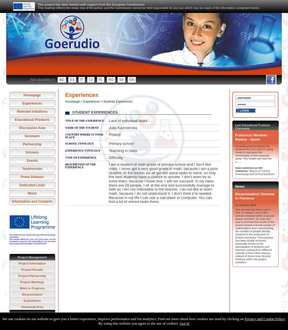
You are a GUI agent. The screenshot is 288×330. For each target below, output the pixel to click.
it (81, 80)
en (131, 80)
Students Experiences (117, 101)
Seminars (32, 136)
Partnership (32, 144)
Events (32, 161)
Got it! (185, 323)
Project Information (32, 263)
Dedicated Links (32, 185)
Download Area (32, 307)
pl (101, 80)
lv (91, 80)
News (32, 193)
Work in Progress (32, 288)
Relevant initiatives (32, 112)
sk (121, 80)
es (72, 80)
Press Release (32, 177)
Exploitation (32, 300)
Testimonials (32, 169)
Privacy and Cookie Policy (265, 319)
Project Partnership (32, 276)
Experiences (32, 103)
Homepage (32, 95)
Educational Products (32, 120)
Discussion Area (32, 128)
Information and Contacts (32, 201)
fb (271, 80)
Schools (32, 152)
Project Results (32, 269)
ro (111, 80)
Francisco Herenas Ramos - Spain (251, 137)
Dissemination (32, 294)
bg (61, 80)
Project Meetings (32, 282)
